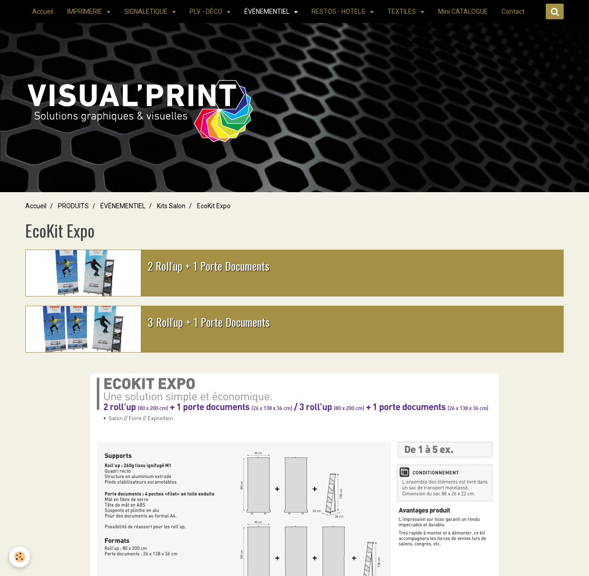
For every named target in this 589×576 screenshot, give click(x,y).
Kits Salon (171, 206)
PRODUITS (73, 206)
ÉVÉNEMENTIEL (267, 11)
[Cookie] (19, 557)
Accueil (42, 11)
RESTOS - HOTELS (339, 11)
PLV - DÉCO (207, 11)
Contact (513, 11)
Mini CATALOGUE (463, 11)
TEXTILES (402, 11)
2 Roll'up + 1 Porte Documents (208, 265)
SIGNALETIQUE (146, 11)
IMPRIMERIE (85, 11)
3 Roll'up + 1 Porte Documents (209, 322)
